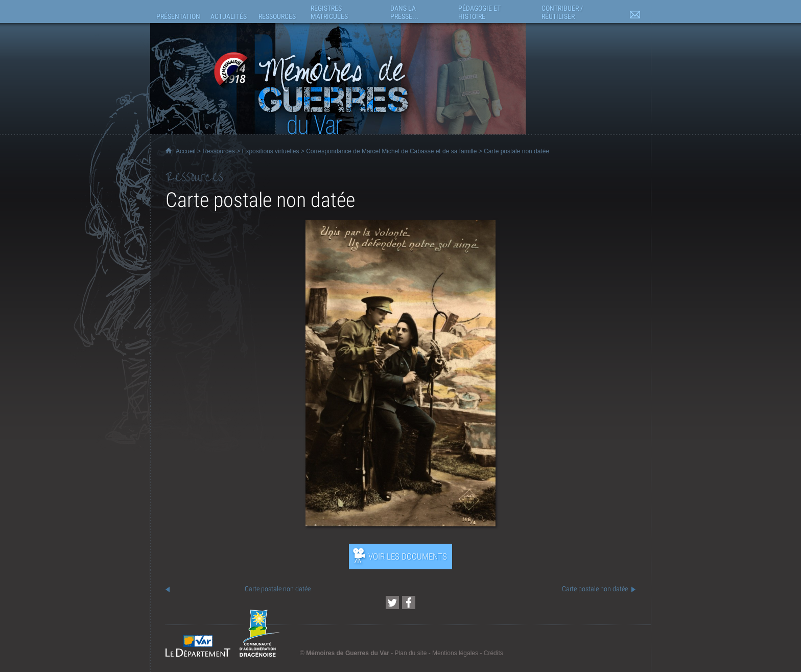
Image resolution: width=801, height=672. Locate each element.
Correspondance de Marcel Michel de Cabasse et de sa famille (391, 151)
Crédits (493, 653)
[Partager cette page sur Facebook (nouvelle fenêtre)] (408, 602)
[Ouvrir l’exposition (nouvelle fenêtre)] (400, 523)
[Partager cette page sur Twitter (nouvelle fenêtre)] (392, 602)
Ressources (218, 151)
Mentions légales (455, 653)
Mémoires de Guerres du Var (347, 653)
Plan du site (411, 653)
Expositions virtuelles (270, 151)
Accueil (186, 151)
